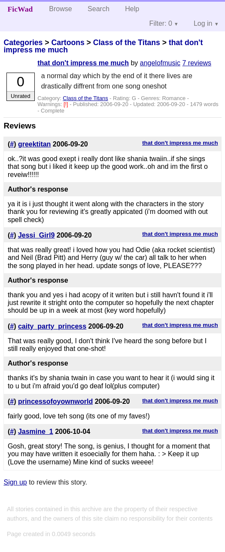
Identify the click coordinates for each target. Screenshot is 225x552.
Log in (203, 23)
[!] (67, 104)
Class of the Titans (126, 42)
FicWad (20, 9)
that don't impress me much (83, 63)
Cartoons (67, 42)
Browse (60, 8)
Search (98, 8)
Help (132, 8)
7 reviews (197, 63)
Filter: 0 (160, 23)
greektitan (34, 144)
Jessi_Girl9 (36, 235)
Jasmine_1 (35, 431)
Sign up (15, 482)
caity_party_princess (52, 326)
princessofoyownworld (55, 401)
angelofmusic (160, 63)
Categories (23, 42)
